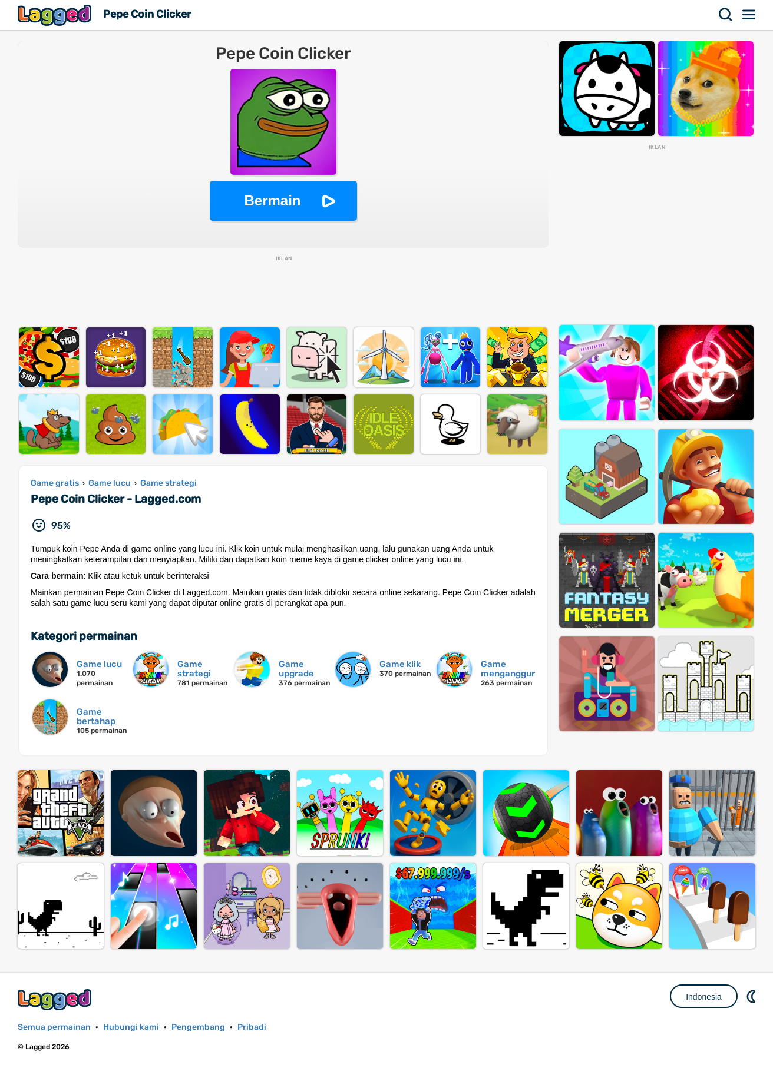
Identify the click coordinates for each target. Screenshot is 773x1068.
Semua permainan (54, 1027)
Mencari (726, 14)
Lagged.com (56, 999)
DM (752, 996)
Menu (749, 14)
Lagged (56, 15)
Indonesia (704, 996)
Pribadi (251, 1027)
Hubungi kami (131, 1027)
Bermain (272, 200)
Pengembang (198, 1027)
